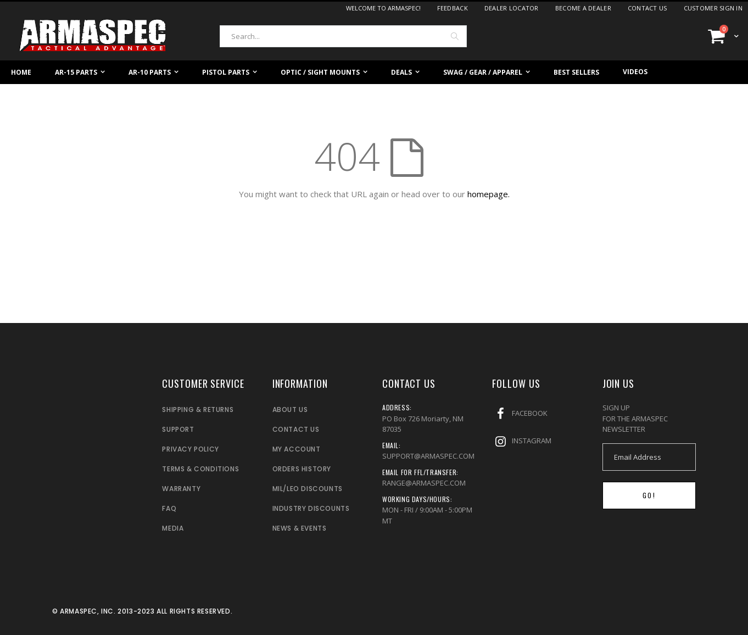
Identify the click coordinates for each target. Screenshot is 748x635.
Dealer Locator (511, 8)
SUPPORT (178, 429)
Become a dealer (583, 8)
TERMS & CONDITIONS (200, 469)
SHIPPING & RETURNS (197, 409)
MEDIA (172, 528)
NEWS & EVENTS (299, 528)
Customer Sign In (713, 8)
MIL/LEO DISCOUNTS (307, 488)
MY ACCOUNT (296, 449)
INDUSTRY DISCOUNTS (311, 508)
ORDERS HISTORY (301, 469)
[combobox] (343, 36)
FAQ (169, 508)
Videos (635, 71)
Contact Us (647, 8)
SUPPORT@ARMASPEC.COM (428, 456)
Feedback (452, 8)
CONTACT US (296, 429)
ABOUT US (290, 409)
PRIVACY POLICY (190, 449)
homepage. (488, 193)
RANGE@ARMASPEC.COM (424, 483)
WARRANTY (181, 488)
